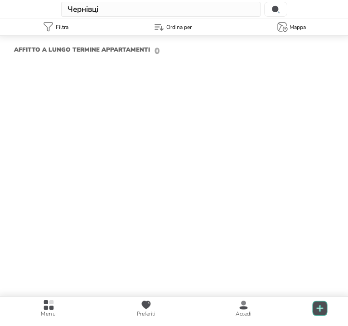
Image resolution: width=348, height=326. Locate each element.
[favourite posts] (146, 308)
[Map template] (291, 27)
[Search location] (275, 9)
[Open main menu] (48, 308)
